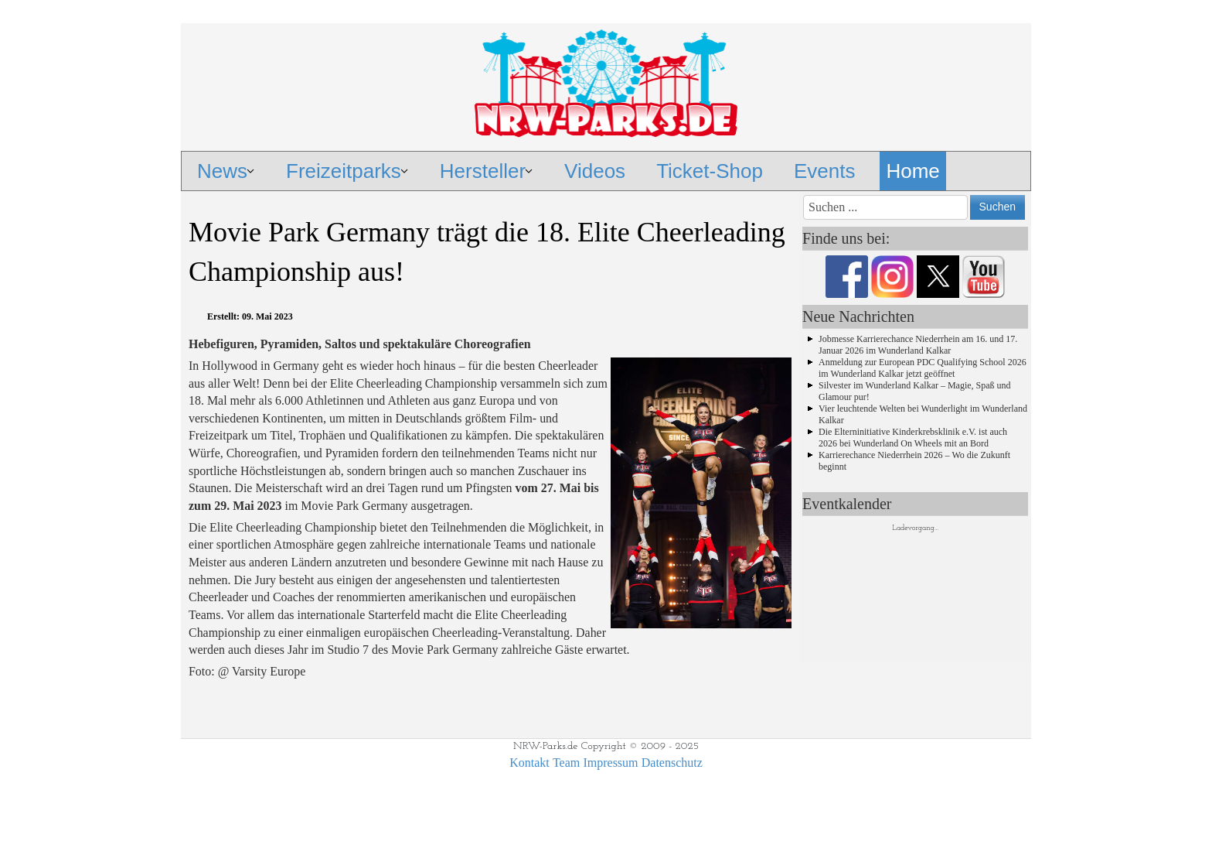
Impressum (610, 762)
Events (825, 171)
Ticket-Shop (709, 171)
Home (912, 171)
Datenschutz (672, 762)
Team (566, 762)
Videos (594, 171)
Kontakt (529, 762)
